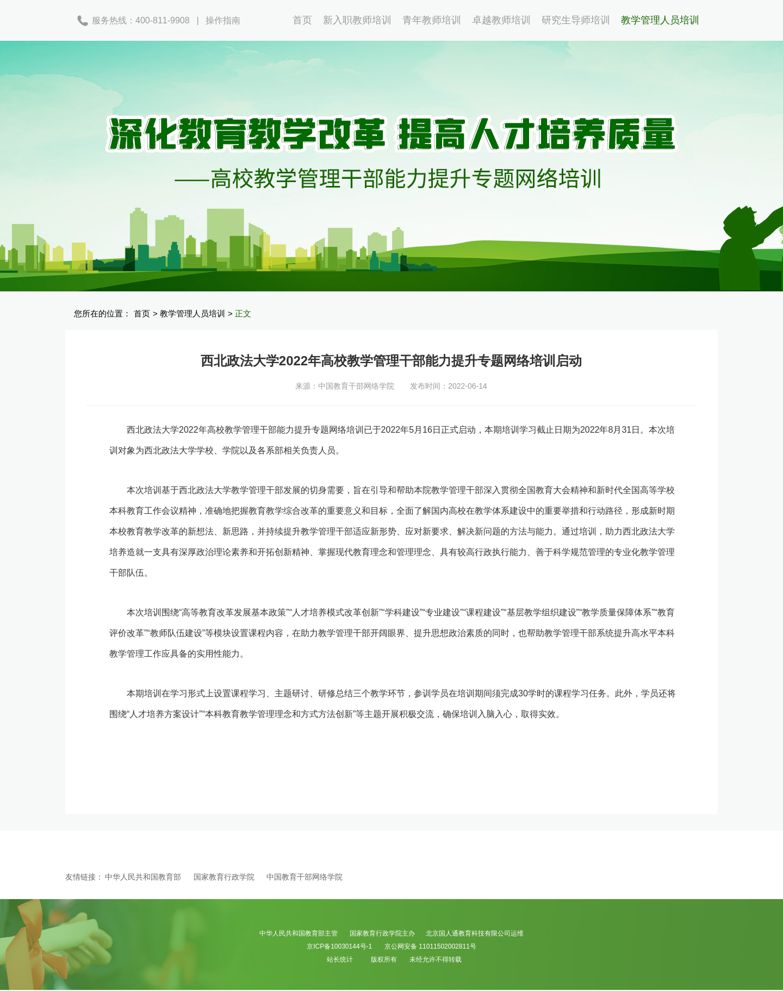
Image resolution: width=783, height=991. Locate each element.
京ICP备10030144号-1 (339, 946)
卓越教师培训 (501, 20)
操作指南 (223, 20)
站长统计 (340, 959)
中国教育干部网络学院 (304, 876)
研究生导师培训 (576, 20)
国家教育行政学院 (224, 876)
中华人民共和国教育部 (143, 876)
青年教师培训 (431, 20)
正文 (243, 313)
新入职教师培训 (357, 20)
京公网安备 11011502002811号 (430, 946)
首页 (302, 20)
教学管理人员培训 (660, 20)
